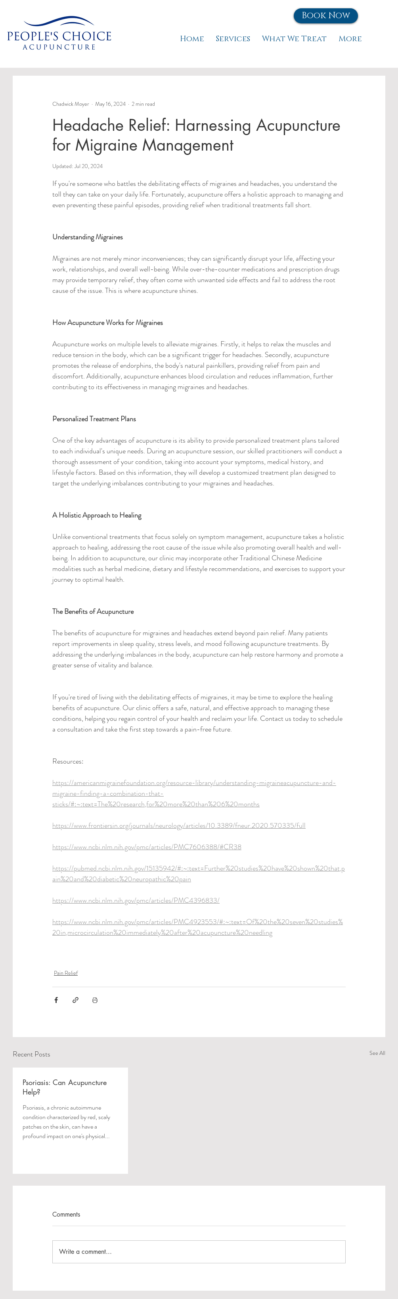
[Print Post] (95, 1000)
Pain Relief (66, 973)
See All (377, 1053)
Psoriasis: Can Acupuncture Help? (65, 1087)
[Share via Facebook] (56, 1000)
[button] (326, 15)
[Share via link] (75, 1000)
